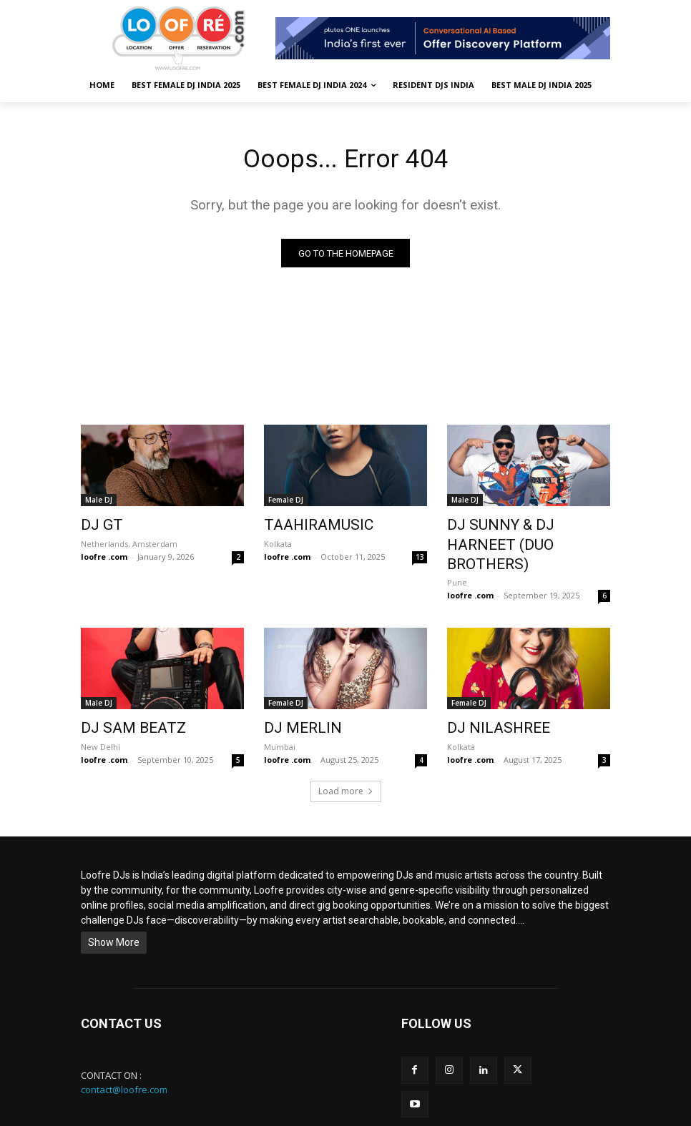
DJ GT (97, 526)
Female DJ (285, 503)
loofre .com (104, 555)
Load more (345, 763)
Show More (113, 914)
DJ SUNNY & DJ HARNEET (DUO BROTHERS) (516, 534)
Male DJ (98, 503)
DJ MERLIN (293, 703)
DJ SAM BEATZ (121, 703)
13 (420, 555)
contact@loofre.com (124, 1061)
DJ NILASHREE (486, 703)
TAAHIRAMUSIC (306, 526)
